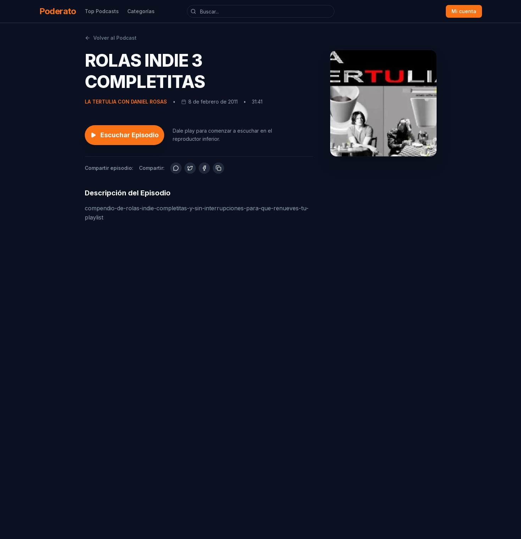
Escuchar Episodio (124, 135)
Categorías (141, 11)
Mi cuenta (463, 11)
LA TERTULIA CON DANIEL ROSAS (126, 102)
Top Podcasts (102, 11)
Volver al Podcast (111, 38)
